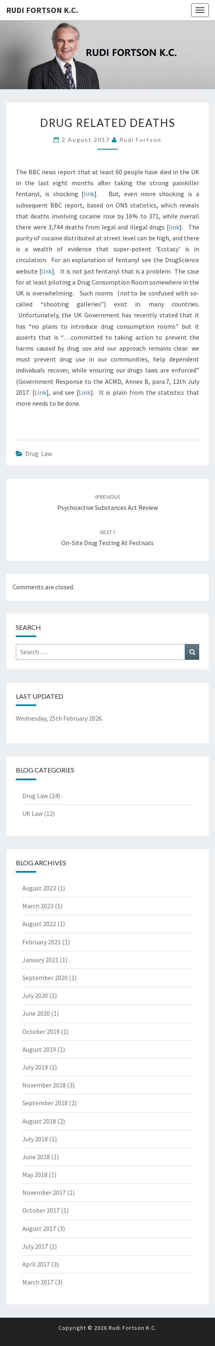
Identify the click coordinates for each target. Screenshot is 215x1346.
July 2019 (35, 1067)
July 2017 (35, 1246)
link (89, 194)
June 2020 (36, 1013)
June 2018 (36, 1157)
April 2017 (36, 1264)
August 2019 (39, 1049)
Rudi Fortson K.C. (42, 10)
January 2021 (40, 960)
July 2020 (35, 995)
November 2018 (44, 1085)
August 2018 (39, 1121)
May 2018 (34, 1175)
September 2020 (45, 978)
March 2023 (38, 906)
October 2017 (41, 1210)
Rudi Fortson (140, 139)
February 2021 (41, 942)
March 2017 (38, 1282)
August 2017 (39, 1228)
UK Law (32, 813)
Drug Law (38, 453)
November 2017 (44, 1192)
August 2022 (39, 924)
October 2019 (41, 1031)
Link (40, 392)
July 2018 (35, 1139)
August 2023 (39, 888)
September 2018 (45, 1103)
